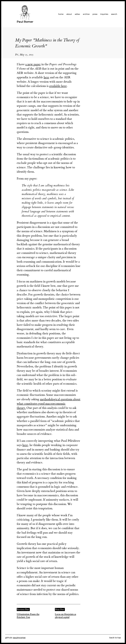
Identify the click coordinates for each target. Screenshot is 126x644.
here (46, 77)
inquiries (104, 14)
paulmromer (19, 637)
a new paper (33, 64)
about (69, 14)
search (114, 14)
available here (58, 86)
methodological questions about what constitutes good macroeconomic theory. (48, 403)
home (60, 14)
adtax (77, 14)
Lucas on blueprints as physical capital (65, 616)
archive (86, 14)
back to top (115, 637)
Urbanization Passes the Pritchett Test (28, 616)
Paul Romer (25, 21)
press (95, 14)
